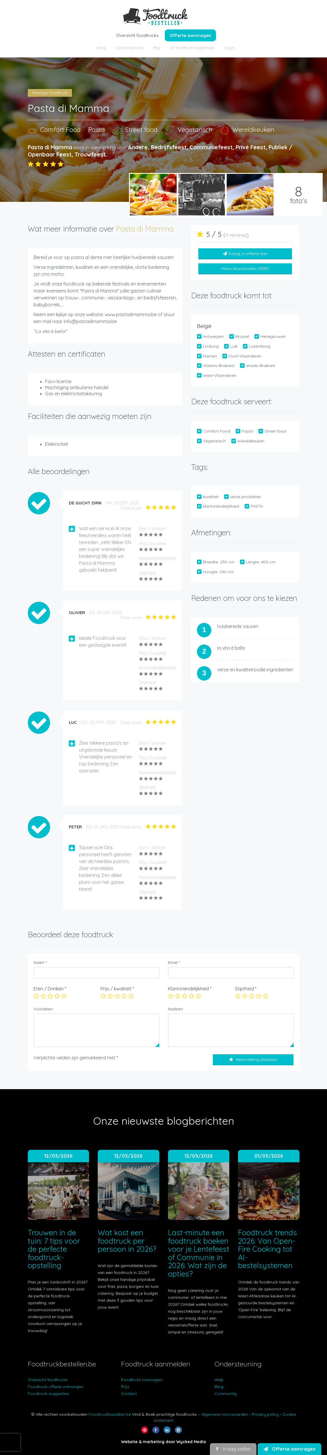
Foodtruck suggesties (48, 1393)
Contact (129, 1393)
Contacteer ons (129, 47)
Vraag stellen (233, 1449)
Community (226, 1393)
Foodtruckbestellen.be (109, 1414)
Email (174, 962)
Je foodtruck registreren (192, 47)
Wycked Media (191, 1441)
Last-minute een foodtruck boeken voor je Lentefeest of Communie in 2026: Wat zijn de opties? (198, 1253)
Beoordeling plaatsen (253, 1059)
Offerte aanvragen (190, 35)
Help (219, 1379)
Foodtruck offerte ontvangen (55, 1386)
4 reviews (236, 235)
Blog (101, 47)
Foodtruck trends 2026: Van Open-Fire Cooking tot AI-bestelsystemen (267, 1249)
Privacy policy (265, 1414)
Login (229, 47)
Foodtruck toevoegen (141, 1379)
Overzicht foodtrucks (137, 35)
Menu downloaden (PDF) (245, 268)
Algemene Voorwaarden (224, 1414)
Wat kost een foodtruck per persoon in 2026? (127, 1241)
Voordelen (43, 1009)
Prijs (156, 47)
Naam (40, 962)
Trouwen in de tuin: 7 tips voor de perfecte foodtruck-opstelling (54, 1249)
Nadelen (175, 1009)
